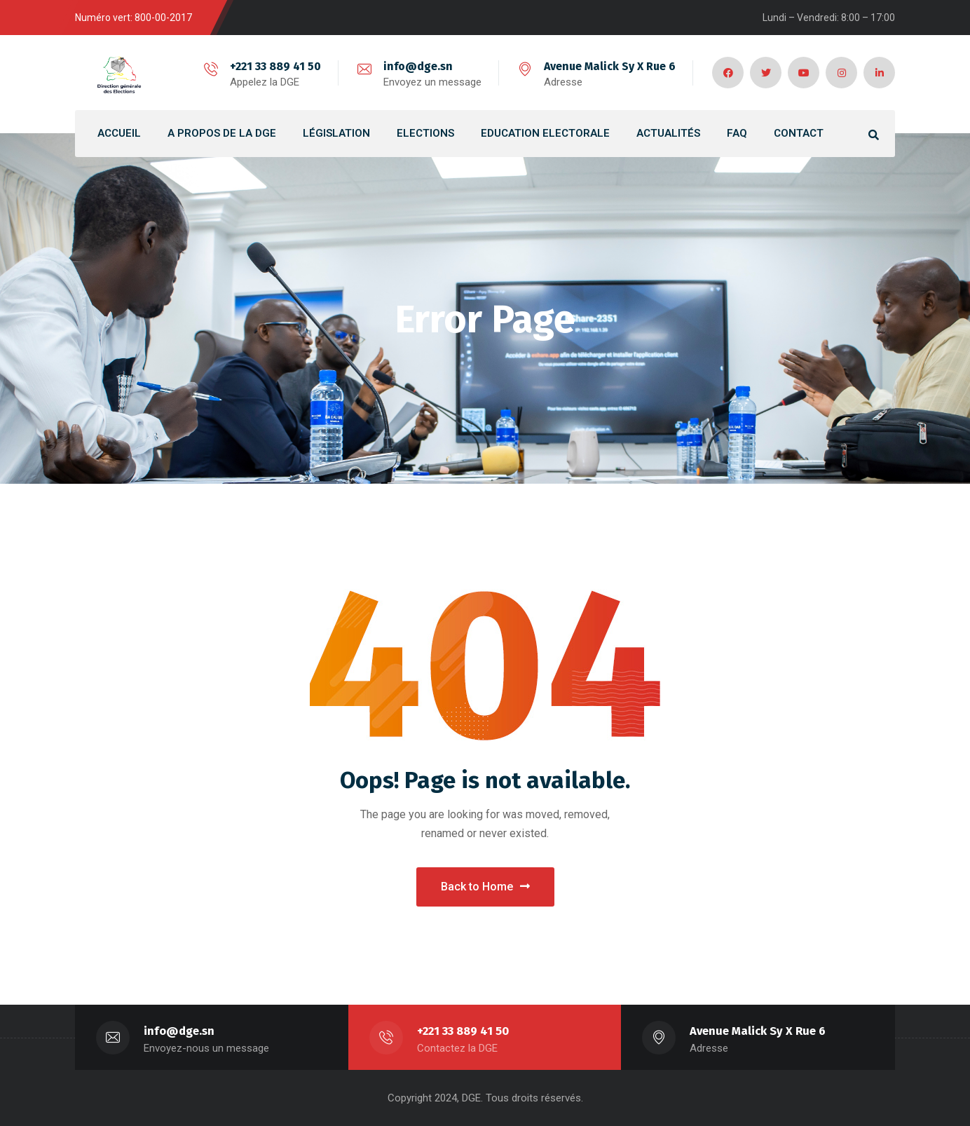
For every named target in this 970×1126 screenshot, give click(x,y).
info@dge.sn (418, 66)
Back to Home (485, 886)
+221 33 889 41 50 (275, 66)
